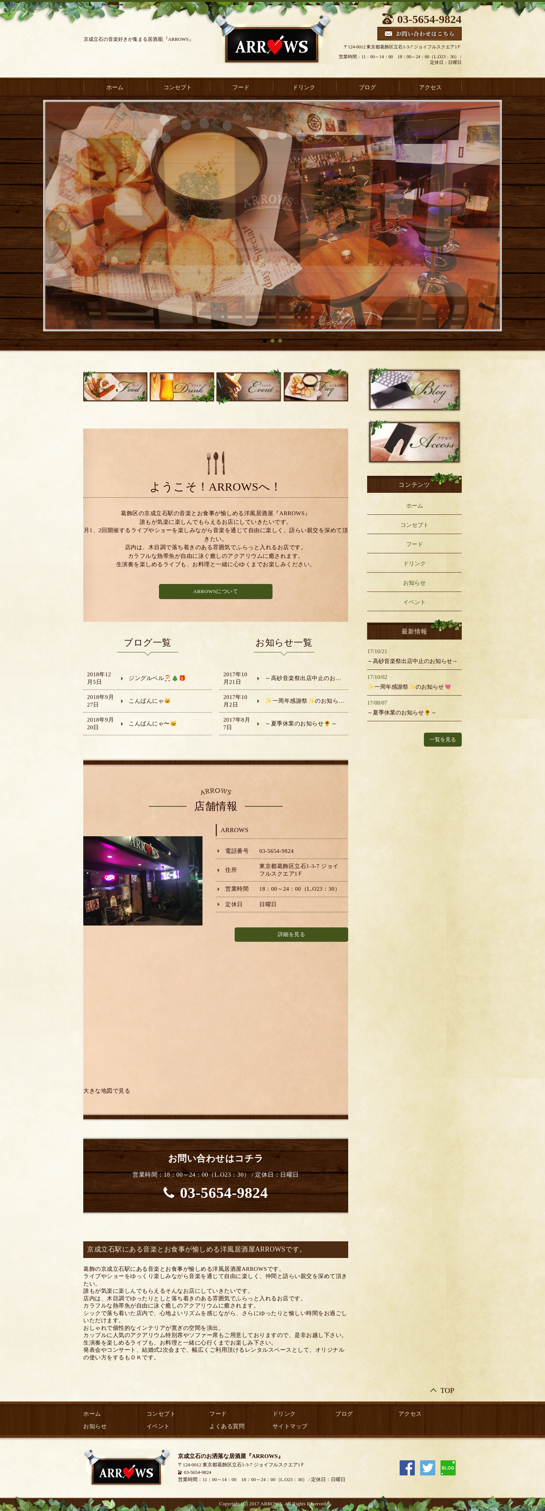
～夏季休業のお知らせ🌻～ (301, 724)
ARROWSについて (215, 591)
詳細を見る (291, 934)
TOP (448, 1390)
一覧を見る (443, 739)
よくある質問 (226, 1426)
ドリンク (304, 87)
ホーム (114, 87)
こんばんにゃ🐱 (150, 701)
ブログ (367, 87)
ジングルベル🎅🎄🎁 (157, 678)
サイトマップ (290, 1426)
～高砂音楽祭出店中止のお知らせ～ (312, 678)
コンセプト (178, 87)
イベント (414, 602)
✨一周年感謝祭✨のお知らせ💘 (308, 701)
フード (240, 87)
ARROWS (235, 830)
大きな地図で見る (106, 1091)
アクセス (430, 87)
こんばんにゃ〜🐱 (153, 724)
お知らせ (414, 583)
